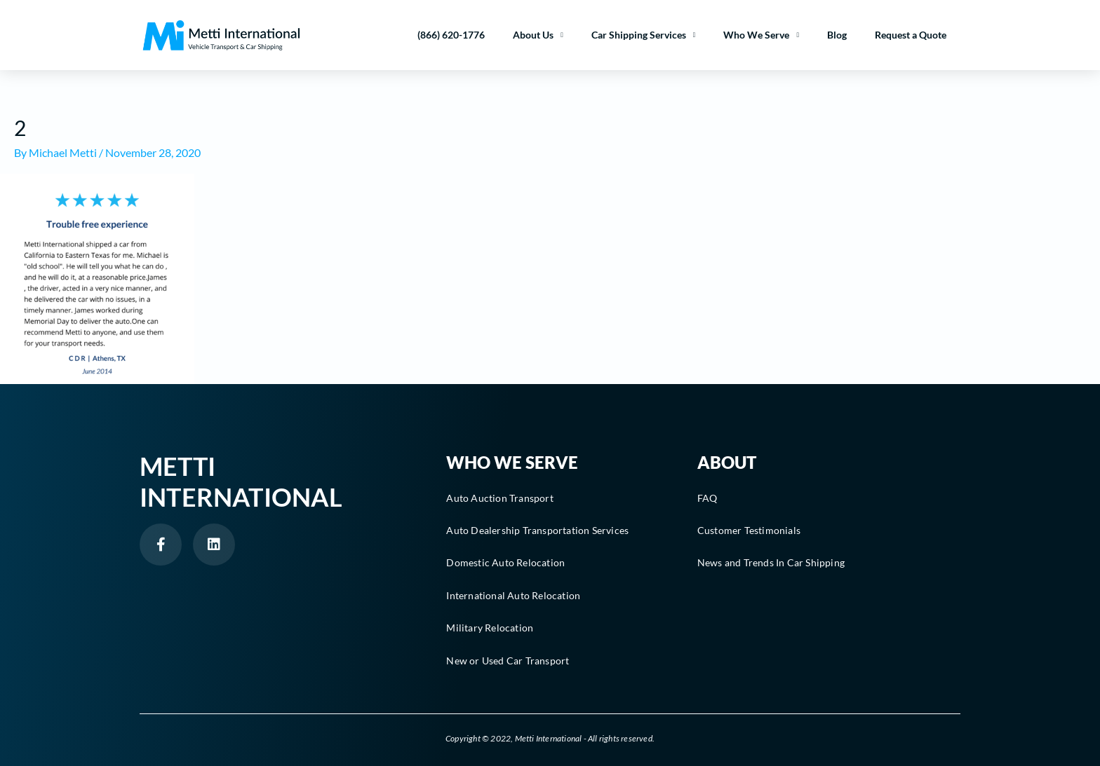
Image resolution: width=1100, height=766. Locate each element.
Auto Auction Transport (499, 498)
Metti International (241, 481)
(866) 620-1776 (451, 35)
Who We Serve (761, 35)
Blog (837, 35)
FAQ (707, 498)
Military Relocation (489, 628)
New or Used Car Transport (507, 660)
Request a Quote (910, 35)
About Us (538, 35)
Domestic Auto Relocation (505, 562)
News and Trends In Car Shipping (771, 562)
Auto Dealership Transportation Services (537, 530)
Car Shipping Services (643, 35)
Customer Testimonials (748, 530)
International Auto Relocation (513, 595)
